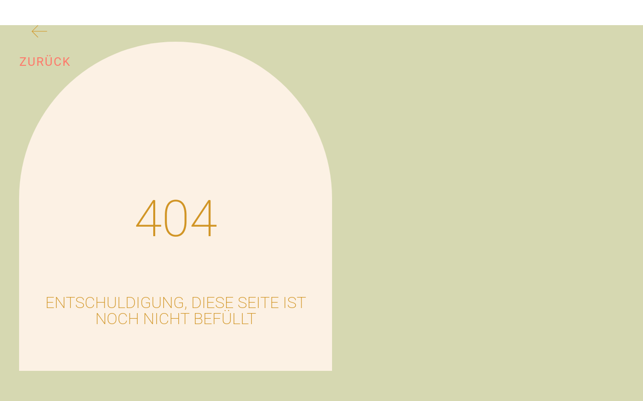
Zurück (45, 62)
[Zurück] (39, 33)
